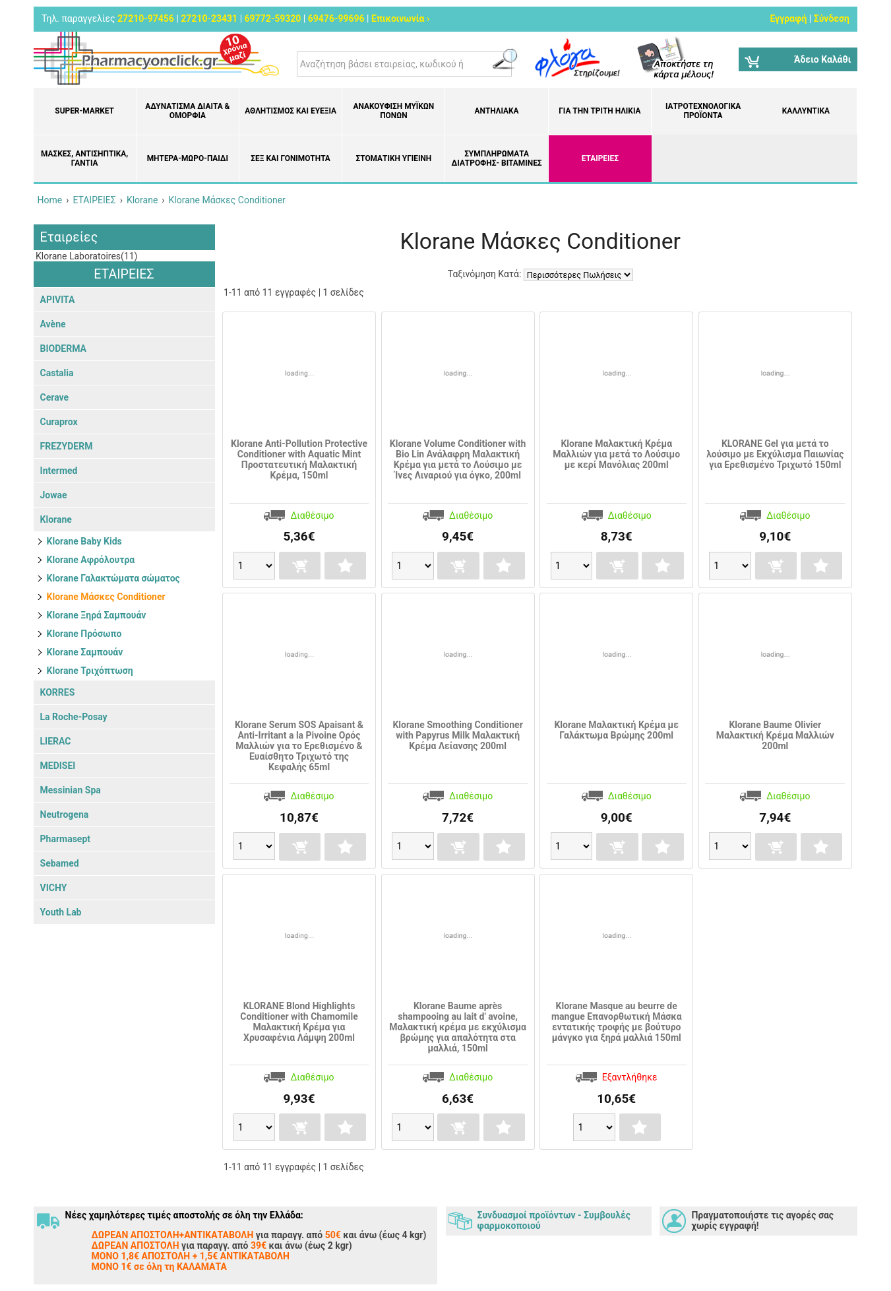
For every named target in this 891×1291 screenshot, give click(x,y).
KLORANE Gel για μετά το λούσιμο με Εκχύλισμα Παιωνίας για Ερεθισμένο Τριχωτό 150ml (775, 454)
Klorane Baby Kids (84, 541)
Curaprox (59, 421)
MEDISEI (58, 765)
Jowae (53, 495)
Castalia (57, 373)
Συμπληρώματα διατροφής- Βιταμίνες (497, 158)
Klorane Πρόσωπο (84, 633)
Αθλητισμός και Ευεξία (290, 111)
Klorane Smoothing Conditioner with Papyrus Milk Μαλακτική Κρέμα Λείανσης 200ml (457, 735)
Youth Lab (61, 912)
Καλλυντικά (806, 111)
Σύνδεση (831, 18)
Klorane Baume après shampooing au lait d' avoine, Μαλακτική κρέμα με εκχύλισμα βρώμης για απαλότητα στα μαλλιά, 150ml (457, 1027)
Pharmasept (65, 839)
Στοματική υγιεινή (393, 158)
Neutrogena (64, 814)
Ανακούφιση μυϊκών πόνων (394, 111)
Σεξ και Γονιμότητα (290, 158)
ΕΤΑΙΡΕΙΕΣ (600, 158)
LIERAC (55, 741)
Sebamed (59, 863)
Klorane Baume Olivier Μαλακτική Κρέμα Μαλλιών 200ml (775, 735)
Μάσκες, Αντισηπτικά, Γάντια (84, 158)
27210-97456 (145, 18)
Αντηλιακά (497, 111)
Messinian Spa (70, 790)
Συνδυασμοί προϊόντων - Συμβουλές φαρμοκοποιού (553, 1220)
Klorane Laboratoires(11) (86, 256)
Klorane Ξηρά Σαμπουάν (96, 615)
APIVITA (57, 299)
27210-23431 (209, 18)
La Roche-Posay (74, 717)
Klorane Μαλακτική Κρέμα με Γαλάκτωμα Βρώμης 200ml (616, 730)
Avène (53, 324)
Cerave (54, 397)
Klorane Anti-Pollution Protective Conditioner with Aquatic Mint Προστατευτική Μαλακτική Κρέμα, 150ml (299, 459)
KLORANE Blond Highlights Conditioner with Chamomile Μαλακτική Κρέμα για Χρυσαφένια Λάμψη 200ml (299, 1022)
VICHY (53, 887)
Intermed (59, 470)
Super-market (84, 111)
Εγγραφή (788, 18)
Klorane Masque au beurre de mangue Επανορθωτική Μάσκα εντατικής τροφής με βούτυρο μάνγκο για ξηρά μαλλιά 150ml (616, 1022)
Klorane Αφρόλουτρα (91, 559)
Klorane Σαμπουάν (85, 652)
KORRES (57, 692)
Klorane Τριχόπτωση (90, 670)
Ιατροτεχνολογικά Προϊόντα (703, 111)
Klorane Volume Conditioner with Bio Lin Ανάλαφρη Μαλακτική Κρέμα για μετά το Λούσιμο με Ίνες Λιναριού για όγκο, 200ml (458, 459)
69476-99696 (336, 18)
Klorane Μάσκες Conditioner (106, 596)
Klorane (56, 519)
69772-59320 (273, 18)
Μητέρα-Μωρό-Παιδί (187, 158)
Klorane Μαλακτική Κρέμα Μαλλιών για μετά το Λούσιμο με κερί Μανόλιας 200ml (616, 454)
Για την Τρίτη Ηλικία (599, 111)
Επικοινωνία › (400, 18)
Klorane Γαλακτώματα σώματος (113, 578)
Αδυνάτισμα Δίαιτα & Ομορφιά (187, 111)
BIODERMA (63, 348)
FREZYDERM (66, 446)
